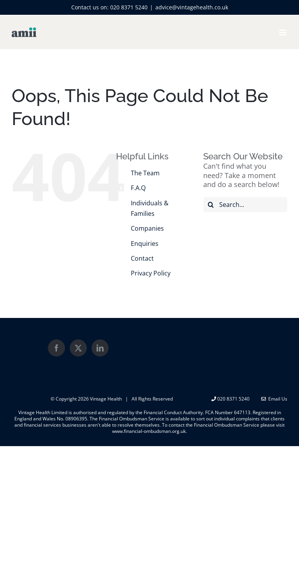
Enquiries (144, 243)
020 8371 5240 (129, 7)
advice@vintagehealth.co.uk (191, 7)
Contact (142, 258)
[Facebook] (56, 348)
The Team (145, 173)
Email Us (274, 398)
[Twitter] (78, 348)
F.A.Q (138, 188)
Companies (147, 228)
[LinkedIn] (100, 348)
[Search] (211, 204)
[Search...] (245, 204)
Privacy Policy (151, 273)
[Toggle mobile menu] (283, 32)
